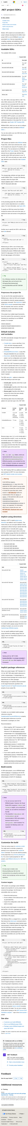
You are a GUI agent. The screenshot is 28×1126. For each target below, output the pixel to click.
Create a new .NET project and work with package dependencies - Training (13, 1094)
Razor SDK (24, 73)
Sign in (25, 2)
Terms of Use (19, 1121)
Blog (20, 1117)
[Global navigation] (1, 2)
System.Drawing (24, 610)
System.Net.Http (24, 576)
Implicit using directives (7, 26)
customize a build (20, 846)
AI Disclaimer (4, 1117)
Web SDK (24, 69)
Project (12, 151)
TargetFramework (5, 686)
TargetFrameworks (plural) (19, 686)
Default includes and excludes (9, 24)
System (22, 570)
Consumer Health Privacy (7, 1121)
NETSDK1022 (12, 492)
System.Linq (23, 574)
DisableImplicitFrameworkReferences (11, 716)
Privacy (9, 1119)
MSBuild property (9, 628)
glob (10, 377)
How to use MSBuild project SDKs (13, 1024)
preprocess (19, 302)
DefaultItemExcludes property (14, 465)
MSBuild (20, 142)
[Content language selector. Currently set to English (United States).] (8, 1110)
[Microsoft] (14, 2)
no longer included (18, 658)
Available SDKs (6, 20)
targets (20, 37)
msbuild (21, 850)
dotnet (2, 852)
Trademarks (4, 1123)
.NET (8, 5)
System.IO (22, 573)
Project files (5, 22)
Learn (2, 5)
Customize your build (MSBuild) (12, 1022)
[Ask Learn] (22, 5)
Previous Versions (13, 1117)
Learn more (7, 1033)
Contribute (3, 1119)
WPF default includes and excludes (12, 474)
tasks (8, 39)
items (8, 343)
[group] (14, 78)
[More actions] (25, 5)
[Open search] (21, 2)
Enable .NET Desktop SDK (17, 122)
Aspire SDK (24, 91)
